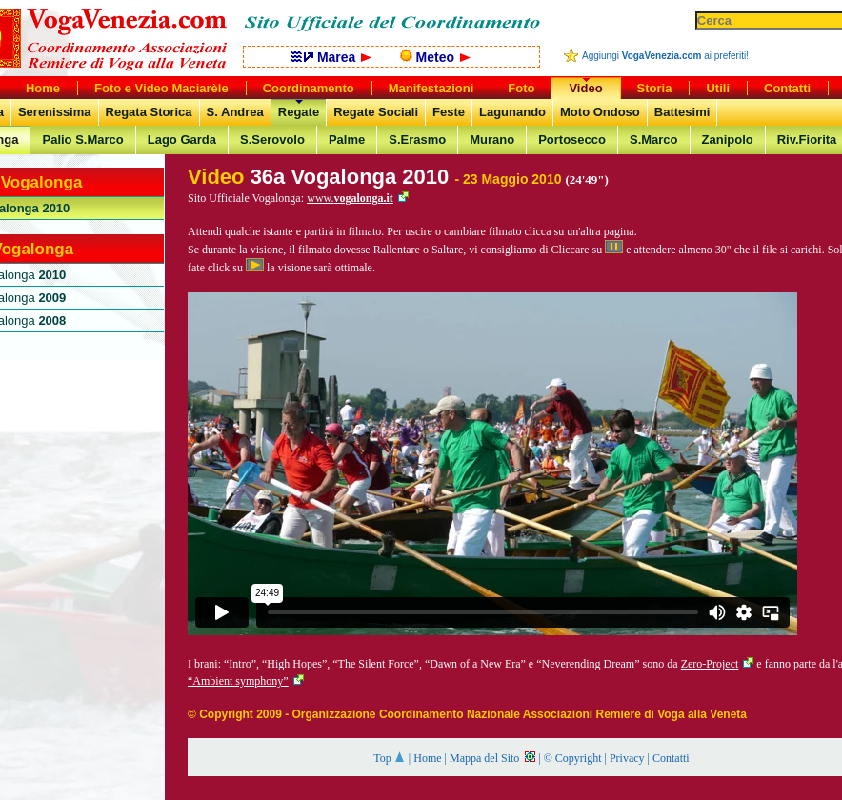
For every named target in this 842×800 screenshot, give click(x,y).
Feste (448, 112)
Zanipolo (727, 139)
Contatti (671, 758)
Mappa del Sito (492, 758)
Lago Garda (182, 139)
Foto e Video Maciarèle (161, 88)
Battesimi (682, 112)
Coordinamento (308, 88)
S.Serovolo (272, 139)
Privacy (627, 758)
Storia (654, 88)
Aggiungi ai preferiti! (665, 55)
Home (427, 758)
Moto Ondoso (600, 112)
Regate (298, 112)
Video (585, 88)
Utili (718, 88)
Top (389, 758)
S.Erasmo (417, 139)
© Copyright (573, 758)
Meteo (435, 57)
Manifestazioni (431, 88)
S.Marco (654, 139)
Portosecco (572, 139)
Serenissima (54, 112)
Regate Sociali (375, 112)
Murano (492, 139)
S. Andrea (235, 112)
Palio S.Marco (82, 139)
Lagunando (512, 112)
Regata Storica (149, 112)
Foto (521, 88)
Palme (347, 139)
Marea (331, 57)
